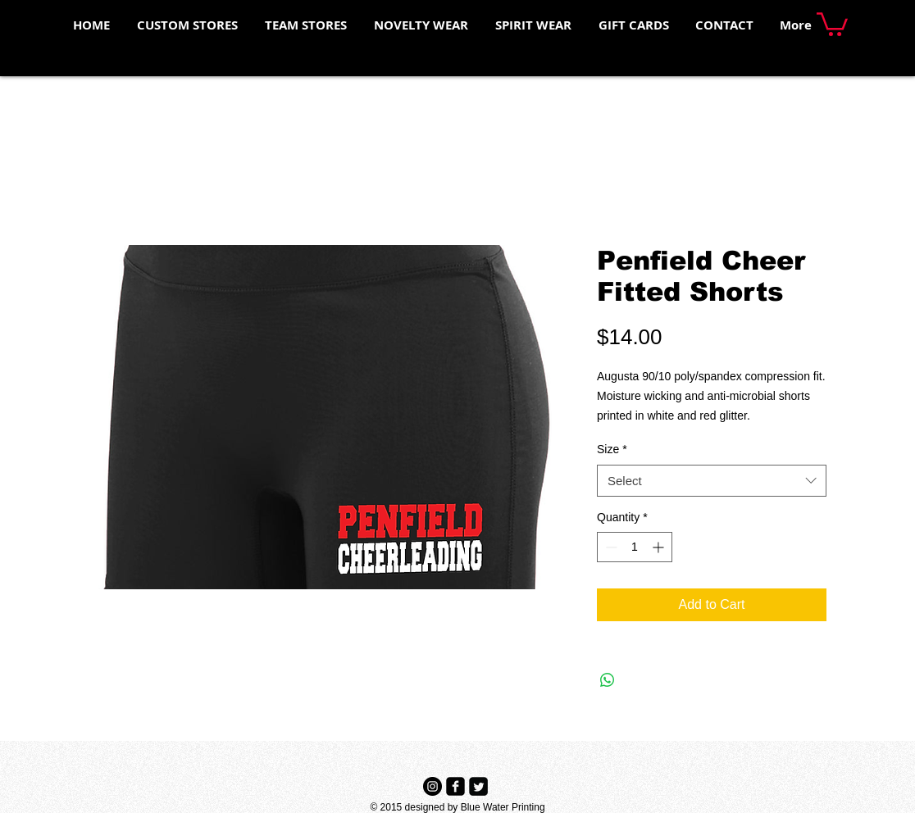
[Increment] (659, 547)
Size (612, 449)
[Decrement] (609, 547)
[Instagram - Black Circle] (432, 786)
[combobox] (711, 481)
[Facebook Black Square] (455, 786)
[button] (832, 23)
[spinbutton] (634, 547)
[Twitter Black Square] (478, 786)
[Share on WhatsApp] (607, 680)
